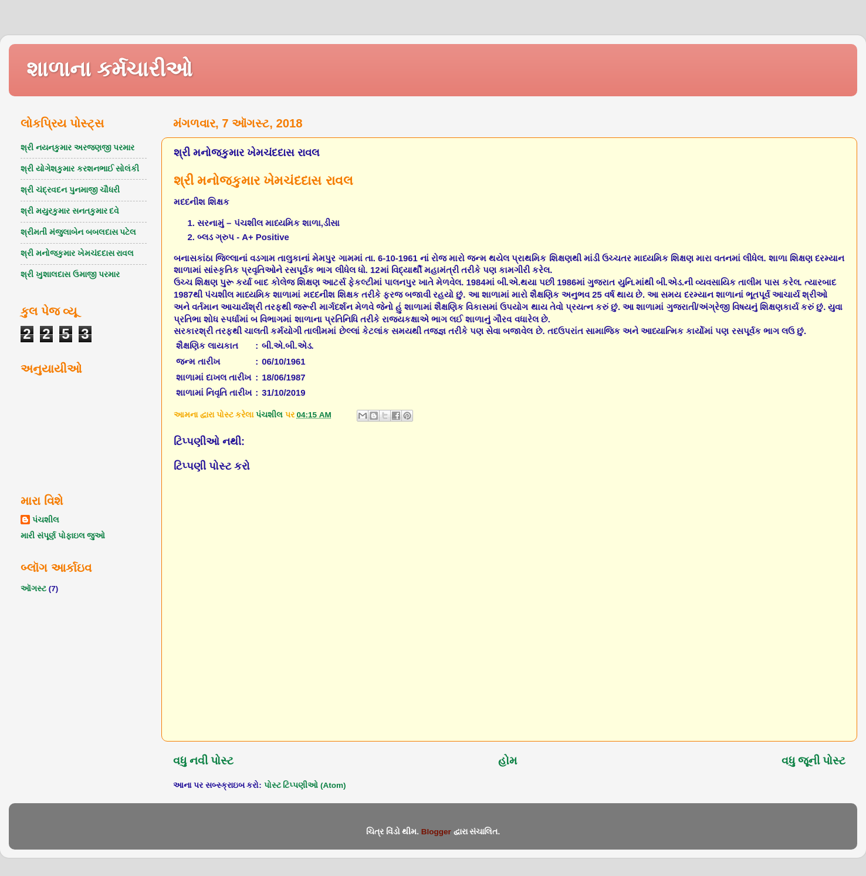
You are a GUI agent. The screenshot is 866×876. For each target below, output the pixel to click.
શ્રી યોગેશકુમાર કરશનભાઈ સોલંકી (80, 168)
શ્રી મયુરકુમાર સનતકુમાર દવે (70, 211)
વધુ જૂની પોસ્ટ (814, 760)
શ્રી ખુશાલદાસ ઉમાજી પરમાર (70, 274)
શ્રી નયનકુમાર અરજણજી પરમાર (77, 147)
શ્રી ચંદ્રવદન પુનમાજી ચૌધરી (70, 190)
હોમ (507, 760)
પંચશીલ (45, 520)
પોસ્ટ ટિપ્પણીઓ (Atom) (305, 785)
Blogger (436, 831)
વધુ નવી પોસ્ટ (203, 760)
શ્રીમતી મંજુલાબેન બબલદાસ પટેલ (78, 232)
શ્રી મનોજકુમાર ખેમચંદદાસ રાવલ (77, 253)
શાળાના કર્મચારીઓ (109, 69)
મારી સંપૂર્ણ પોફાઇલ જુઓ (63, 535)
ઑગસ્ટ (33, 588)
